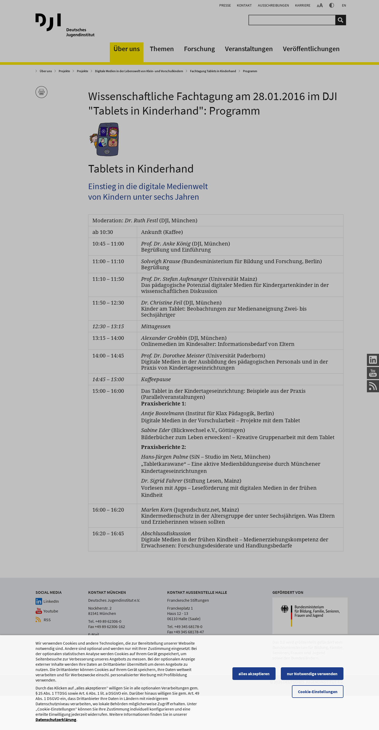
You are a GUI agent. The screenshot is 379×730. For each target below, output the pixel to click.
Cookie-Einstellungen (317, 696)
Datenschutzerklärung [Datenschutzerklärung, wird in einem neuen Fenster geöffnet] (56, 724)
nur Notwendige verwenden (312, 679)
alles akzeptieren (254, 679)
